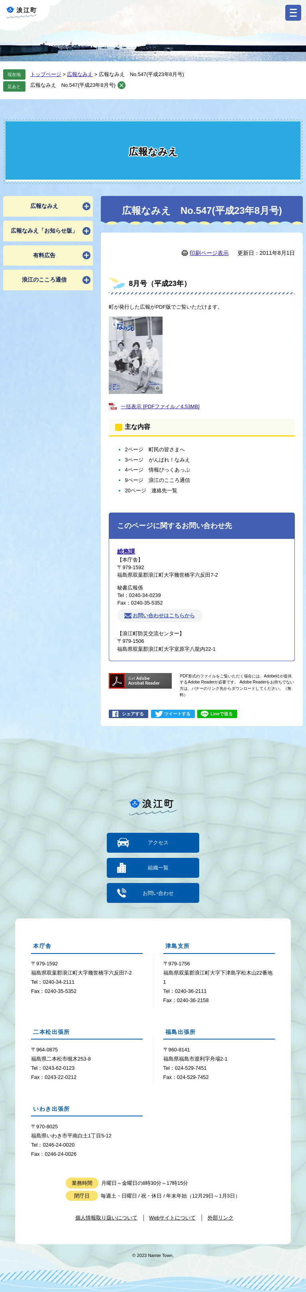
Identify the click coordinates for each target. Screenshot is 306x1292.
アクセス (158, 843)
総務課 (126, 551)
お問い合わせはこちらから (164, 616)
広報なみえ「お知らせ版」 (44, 230)
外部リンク (220, 1217)
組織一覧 (158, 868)
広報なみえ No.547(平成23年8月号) (73, 85)
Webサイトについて (172, 1217)
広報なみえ (80, 74)
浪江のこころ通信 (44, 279)
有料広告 (44, 255)
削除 (122, 85)
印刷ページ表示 (209, 253)
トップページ (45, 74)
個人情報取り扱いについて (106, 1217)
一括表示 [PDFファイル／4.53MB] (160, 406)
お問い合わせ (158, 893)
